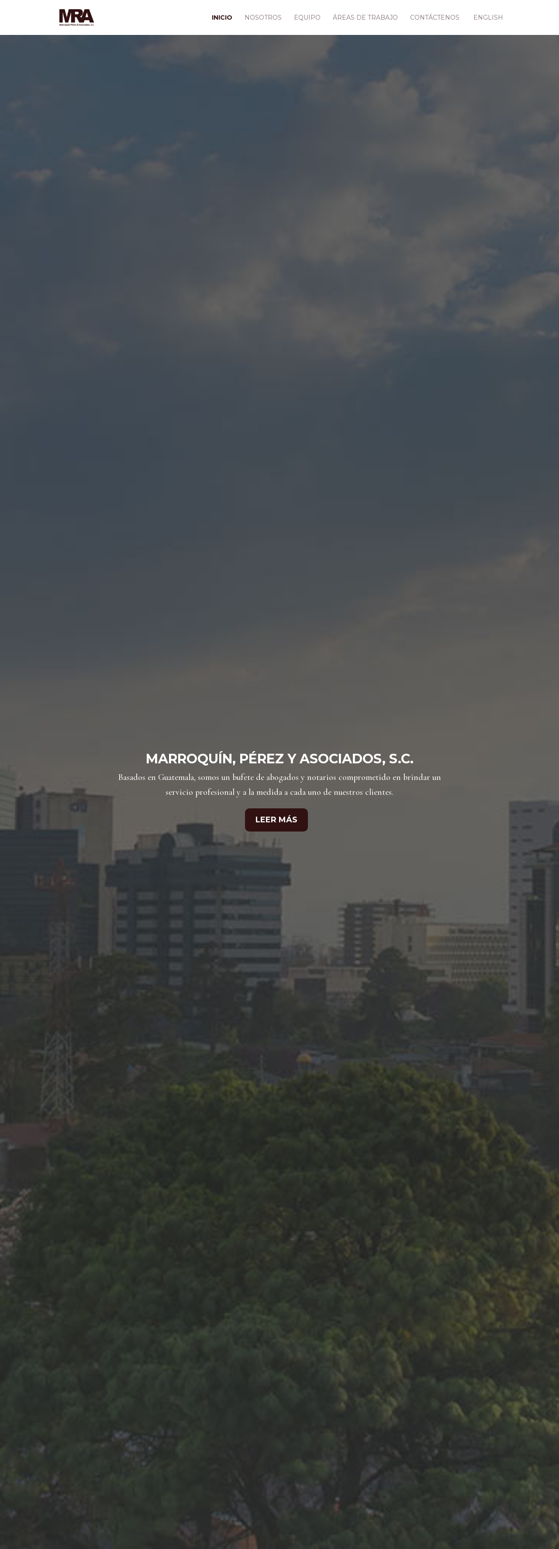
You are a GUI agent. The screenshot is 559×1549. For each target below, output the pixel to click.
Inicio (222, 17)
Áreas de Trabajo (365, 17)
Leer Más (276, 820)
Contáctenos (434, 17)
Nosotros (263, 17)
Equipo (307, 17)
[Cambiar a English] (487, 24)
